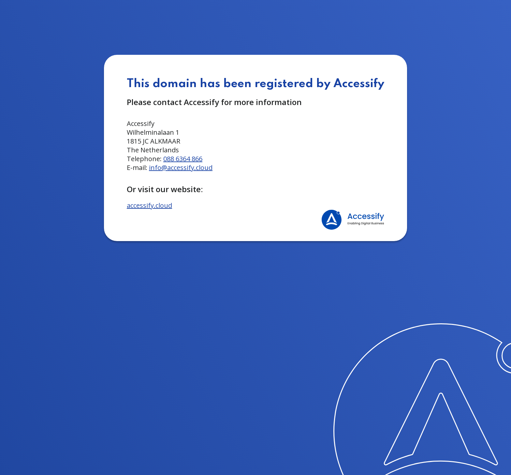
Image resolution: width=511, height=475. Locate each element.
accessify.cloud (149, 205)
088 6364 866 (182, 158)
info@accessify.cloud (180, 167)
